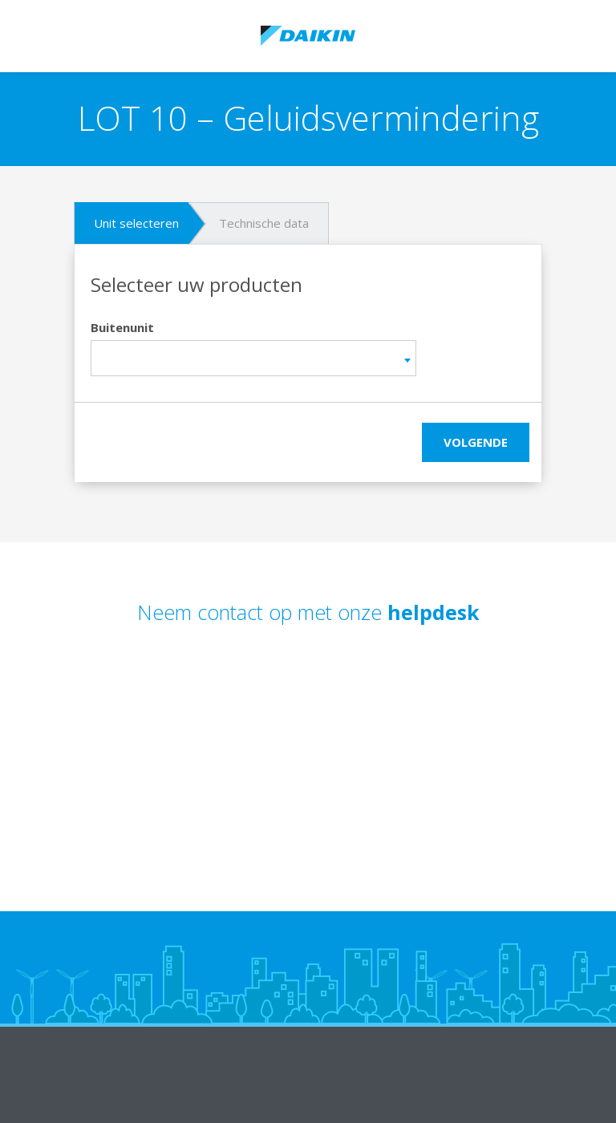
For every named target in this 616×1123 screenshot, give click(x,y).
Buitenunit (122, 327)
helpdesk (433, 612)
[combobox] (253, 358)
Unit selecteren (136, 223)
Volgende (476, 442)
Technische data (264, 223)
